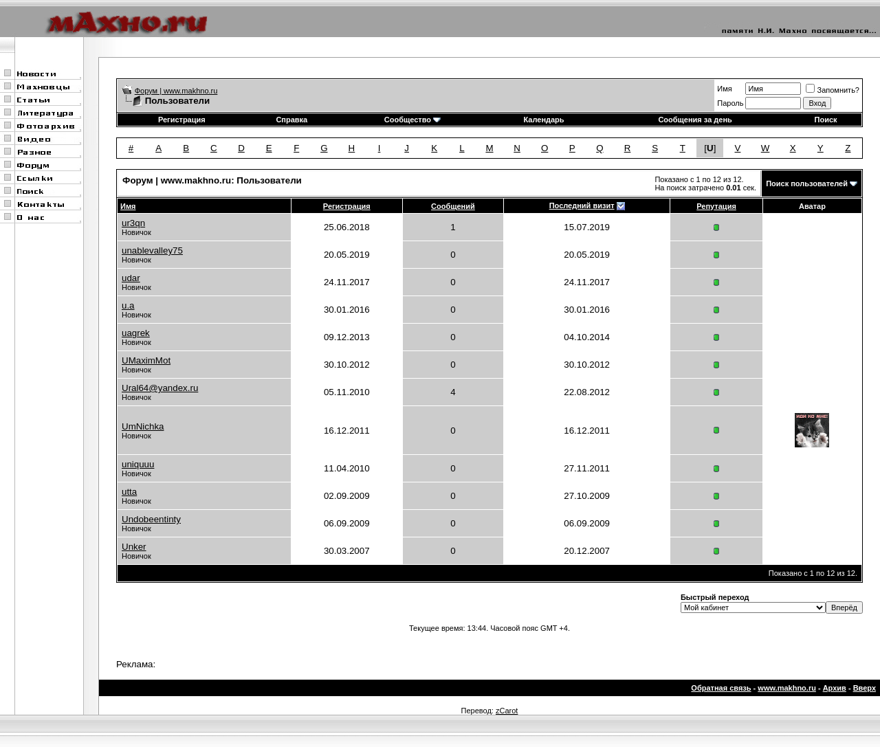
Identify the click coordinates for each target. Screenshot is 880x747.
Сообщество (412, 119)
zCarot (507, 710)
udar (131, 278)
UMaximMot (146, 360)
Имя (724, 89)
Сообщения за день (695, 119)
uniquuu (138, 464)
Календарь (543, 119)
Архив (834, 688)
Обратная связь (721, 688)
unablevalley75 (152, 250)
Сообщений (453, 206)
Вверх (864, 688)
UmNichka (143, 426)
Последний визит (582, 205)
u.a (128, 305)
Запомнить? (832, 90)
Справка (291, 119)
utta (129, 492)
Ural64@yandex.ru (160, 388)
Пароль (730, 103)
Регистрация (182, 119)
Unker (134, 547)
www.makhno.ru (787, 688)
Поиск (826, 119)
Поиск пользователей (807, 183)
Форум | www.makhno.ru (176, 91)
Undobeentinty (151, 519)
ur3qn (133, 223)
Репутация (716, 206)
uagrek (136, 333)
